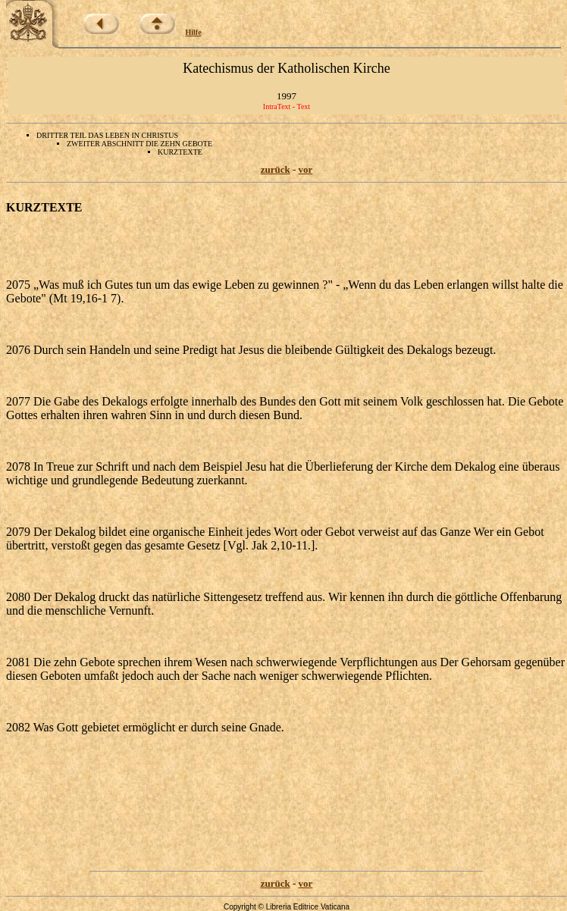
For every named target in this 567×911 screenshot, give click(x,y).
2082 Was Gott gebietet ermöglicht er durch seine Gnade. (145, 727)
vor (306, 169)
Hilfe (194, 32)
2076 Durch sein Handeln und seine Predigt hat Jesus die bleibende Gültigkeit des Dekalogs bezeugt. (251, 349)
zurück (275, 169)
